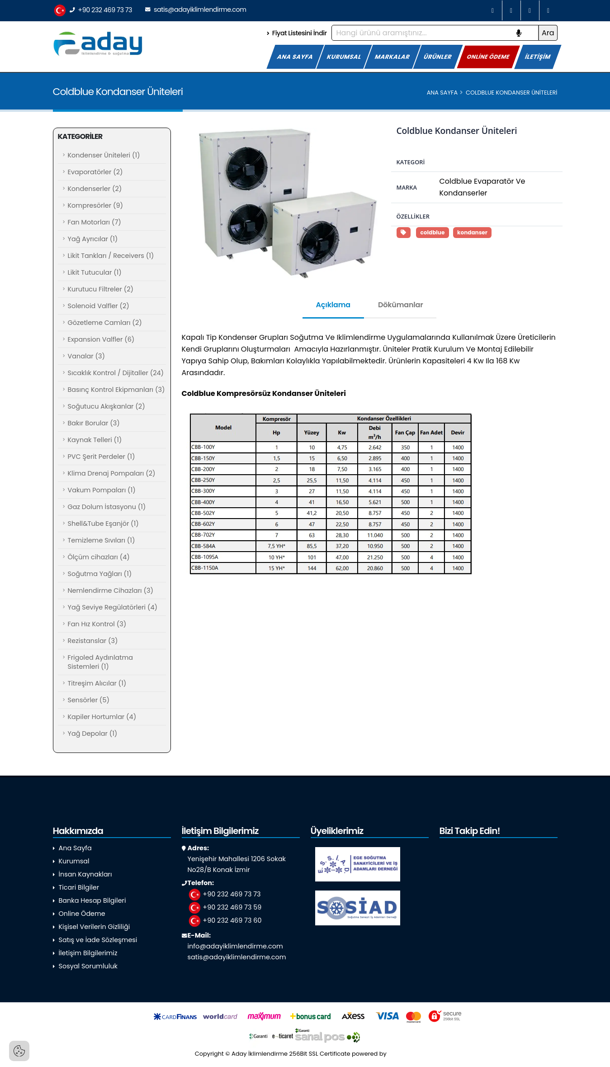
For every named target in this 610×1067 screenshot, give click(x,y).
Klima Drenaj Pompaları (112, 473)
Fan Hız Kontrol (97, 624)
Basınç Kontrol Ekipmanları (116, 389)
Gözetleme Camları (105, 322)
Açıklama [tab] (333, 305)
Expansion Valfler (101, 339)
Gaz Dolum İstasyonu (107, 506)
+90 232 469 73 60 (225, 920)
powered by (383, 1053)
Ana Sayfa (442, 92)
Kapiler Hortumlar (102, 716)
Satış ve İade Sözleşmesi (98, 939)
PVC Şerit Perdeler (101, 456)
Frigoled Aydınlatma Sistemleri (100, 662)
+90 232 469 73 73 (92, 10)
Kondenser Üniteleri (104, 155)
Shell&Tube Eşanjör (103, 523)
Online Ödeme (82, 913)
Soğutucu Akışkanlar (106, 406)
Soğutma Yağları (100, 573)
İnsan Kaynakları (85, 874)
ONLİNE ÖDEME (488, 56)
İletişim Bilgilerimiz (88, 952)
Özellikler (413, 216)
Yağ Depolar (93, 733)
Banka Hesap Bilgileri (92, 900)
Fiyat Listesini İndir (296, 33)
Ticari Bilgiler (79, 887)
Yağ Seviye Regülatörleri (113, 607)
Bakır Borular (94, 423)
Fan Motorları (94, 222)
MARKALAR (392, 56)
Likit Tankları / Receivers (111, 255)
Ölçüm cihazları (99, 557)
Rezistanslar (93, 640)
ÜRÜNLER (438, 56)
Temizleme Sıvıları (101, 540)
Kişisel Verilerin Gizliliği (94, 926)
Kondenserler (95, 188)
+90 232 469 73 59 (225, 907)
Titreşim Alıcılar (97, 683)
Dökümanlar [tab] (400, 305)
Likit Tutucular (95, 272)
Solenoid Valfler (98, 305)
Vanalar (86, 356)
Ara (548, 33)
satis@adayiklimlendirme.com (195, 9)
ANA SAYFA (295, 56)
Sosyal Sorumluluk (88, 966)
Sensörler (88, 700)
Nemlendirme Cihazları (110, 590)
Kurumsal (74, 861)
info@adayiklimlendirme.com (235, 946)
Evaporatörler (95, 171)
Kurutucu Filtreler (101, 289)
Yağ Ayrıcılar (93, 238)
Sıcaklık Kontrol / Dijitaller (116, 372)
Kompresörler (95, 205)
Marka (407, 187)
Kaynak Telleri (95, 439)
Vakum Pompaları (102, 490)
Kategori (411, 162)
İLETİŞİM (538, 56)
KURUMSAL (344, 56)
